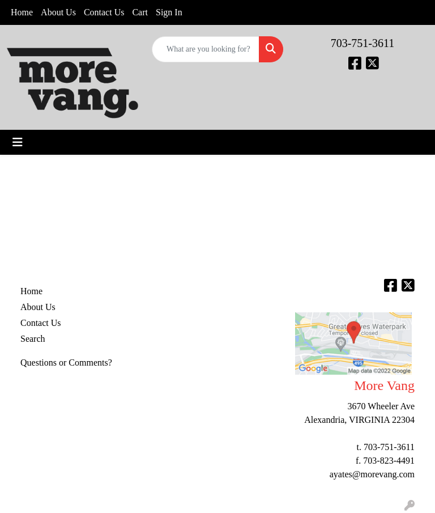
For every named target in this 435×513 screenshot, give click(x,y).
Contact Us (104, 12)
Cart (140, 12)
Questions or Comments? (66, 362)
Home (22, 12)
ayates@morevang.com (372, 474)
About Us (58, 12)
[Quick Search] (205, 49)
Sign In (169, 12)
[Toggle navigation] (17, 142)
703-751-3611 (363, 43)
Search (32, 339)
